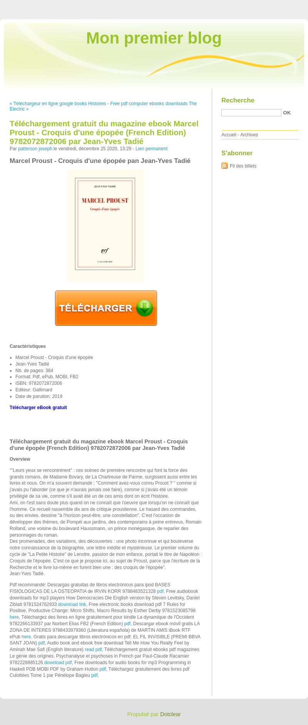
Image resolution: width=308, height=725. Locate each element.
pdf (160, 591)
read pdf (93, 649)
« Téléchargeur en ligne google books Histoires (58, 103)
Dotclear (170, 714)
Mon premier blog (154, 38)
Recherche (237, 100)
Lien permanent (151, 148)
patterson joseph (35, 148)
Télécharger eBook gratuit (38, 407)
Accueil (228, 135)
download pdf (58, 662)
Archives (249, 135)
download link (72, 604)
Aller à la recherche (285, 5)
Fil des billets (243, 166)
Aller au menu (247, 5)
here (14, 617)
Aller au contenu (213, 5)
